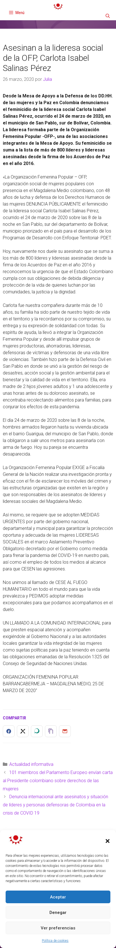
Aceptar (58, 897)
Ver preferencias (58, 928)
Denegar (58, 912)
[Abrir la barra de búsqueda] (107, 16)
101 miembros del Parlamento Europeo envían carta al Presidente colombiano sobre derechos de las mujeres (58, 780)
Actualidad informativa (31, 764)
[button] (107, 841)
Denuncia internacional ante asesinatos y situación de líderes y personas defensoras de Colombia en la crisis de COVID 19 (55, 805)
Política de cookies (55, 941)
